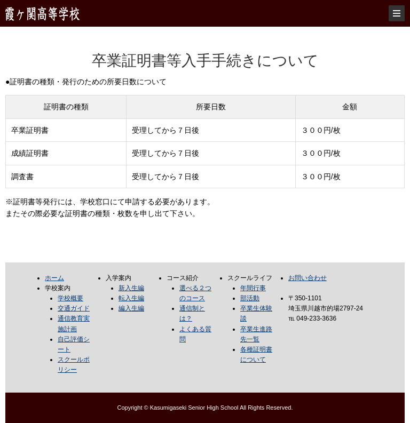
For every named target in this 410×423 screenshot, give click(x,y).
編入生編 (131, 308)
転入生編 (131, 298)
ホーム (54, 278)
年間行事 (253, 288)
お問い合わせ (307, 278)
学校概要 (70, 298)
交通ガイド (74, 308)
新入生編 (131, 288)
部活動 (249, 298)
